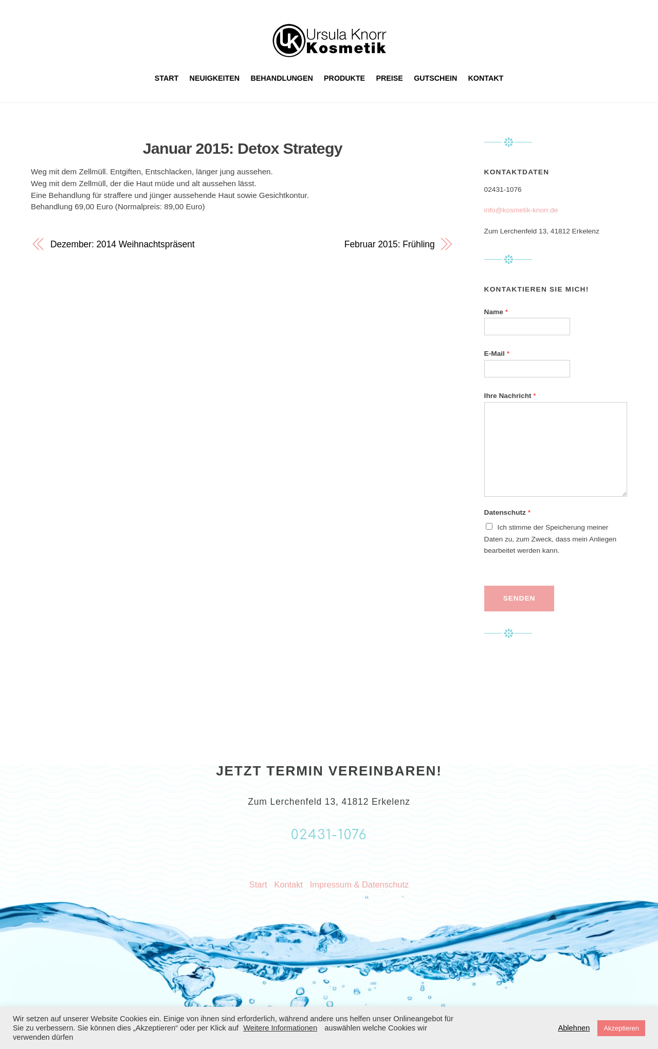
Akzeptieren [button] (621, 1028)
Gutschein (435, 78)
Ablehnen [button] (574, 1028)
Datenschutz (507, 512)
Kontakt (486, 78)
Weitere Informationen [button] (280, 1028)
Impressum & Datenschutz (359, 884)
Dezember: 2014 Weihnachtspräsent (122, 244)
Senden (519, 598)
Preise (389, 78)
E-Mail (496, 353)
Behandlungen (281, 78)
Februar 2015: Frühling (389, 244)
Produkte (344, 78)
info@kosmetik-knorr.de (521, 210)
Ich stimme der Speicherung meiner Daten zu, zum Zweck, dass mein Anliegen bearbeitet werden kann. (550, 539)
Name (496, 312)
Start (167, 78)
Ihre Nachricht (510, 396)
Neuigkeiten (215, 78)
